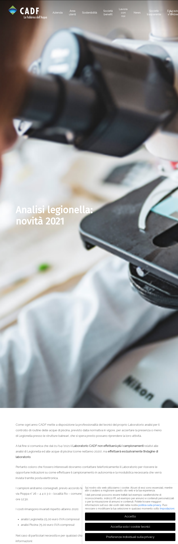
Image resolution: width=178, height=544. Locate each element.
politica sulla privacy (149, 505)
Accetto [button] (130, 516)
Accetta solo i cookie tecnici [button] (130, 526)
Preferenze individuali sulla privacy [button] (130, 536)
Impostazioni (167, 508)
